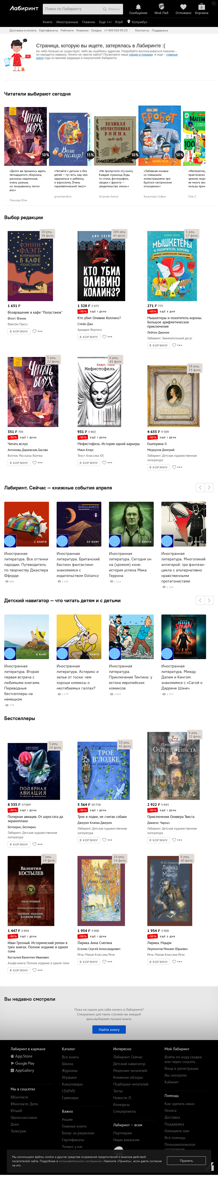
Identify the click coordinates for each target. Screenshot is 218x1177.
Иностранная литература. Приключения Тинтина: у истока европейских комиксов (130, 677)
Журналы (69, 1070)
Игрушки (69, 1077)
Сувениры (70, 1097)
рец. (46, 232)
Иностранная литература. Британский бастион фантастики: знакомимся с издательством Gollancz (78, 564)
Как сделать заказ (180, 1103)
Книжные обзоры (128, 1077)
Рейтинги (67, 30)
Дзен (15, 1124)
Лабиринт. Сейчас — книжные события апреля (58, 487)
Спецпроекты (124, 1111)
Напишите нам (177, 1130)
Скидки (96, 30)
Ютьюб (16, 1110)
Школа (67, 1063)
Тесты (118, 1090)
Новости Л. (122, 1097)
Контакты (142, 30)
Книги (47, 22)
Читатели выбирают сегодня (37, 93)
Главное (88, 22)
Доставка (172, 1117)
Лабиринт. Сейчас (128, 1056)
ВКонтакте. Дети (24, 1103)
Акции (67, 1119)
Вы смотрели (175, 1075)
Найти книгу (109, 1029)
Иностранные (67, 22)
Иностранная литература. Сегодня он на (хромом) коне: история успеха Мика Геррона (130, 564)
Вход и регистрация (181, 1068)
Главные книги (74, 1126)
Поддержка (160, 30)
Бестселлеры (19, 718)
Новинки (82, 30)
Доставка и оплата (23, 30)
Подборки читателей (130, 1084)
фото (47, 235)
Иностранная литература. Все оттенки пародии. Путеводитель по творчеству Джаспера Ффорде (26, 564)
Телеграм (18, 1131)
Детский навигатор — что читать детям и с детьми (62, 600)
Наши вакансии (126, 1139)
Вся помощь (175, 1137)
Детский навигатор (129, 1063)
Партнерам (122, 1132)
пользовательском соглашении (80, 1161)
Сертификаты (48, 30)
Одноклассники (24, 1117)
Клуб (119, 22)
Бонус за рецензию (78, 1132)
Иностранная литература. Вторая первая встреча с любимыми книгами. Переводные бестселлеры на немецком (22, 683)
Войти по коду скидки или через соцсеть (183, 1059)
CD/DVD (68, 1090)
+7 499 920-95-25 (116, 30)
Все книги (70, 1056)
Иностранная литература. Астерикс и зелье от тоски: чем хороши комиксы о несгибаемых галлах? (78, 677)
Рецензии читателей (130, 1070)
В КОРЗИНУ (19, 331)
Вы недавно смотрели (29, 999)
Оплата (170, 1110)
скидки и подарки (141, 54)
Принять (186, 1161)
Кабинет (172, 1082)
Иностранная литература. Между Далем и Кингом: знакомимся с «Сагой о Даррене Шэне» (181, 677)
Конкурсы (121, 1104)
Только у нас (72, 1146)
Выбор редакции (23, 217)
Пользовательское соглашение (180, 1147)
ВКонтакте (19, 1097)
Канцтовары (72, 1084)
